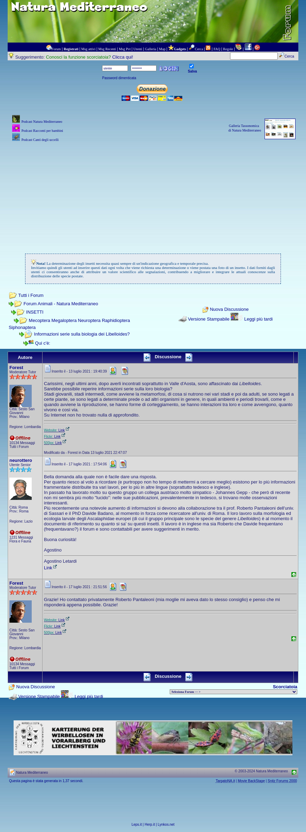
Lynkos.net (166, 824)
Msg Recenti (107, 49)
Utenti (137, 49)
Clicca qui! (122, 57)
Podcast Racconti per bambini (42, 131)
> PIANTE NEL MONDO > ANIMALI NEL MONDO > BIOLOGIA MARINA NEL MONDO (233, 691)
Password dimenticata (119, 78)
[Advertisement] (153, 192)
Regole (228, 49)
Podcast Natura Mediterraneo (41, 121)
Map (162, 49)
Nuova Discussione (229, 309)
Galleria (150, 49)
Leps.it (136, 824)
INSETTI (35, 312)
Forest (16, 367)
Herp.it (150, 824)
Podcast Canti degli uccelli (40, 140)
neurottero (20, 460)
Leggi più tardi (258, 319)
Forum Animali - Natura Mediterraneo (61, 303)
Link (64, 430)
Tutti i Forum (30, 295)
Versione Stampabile (208, 319)
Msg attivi (88, 49)
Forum (56, 49)
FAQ (217, 49)
